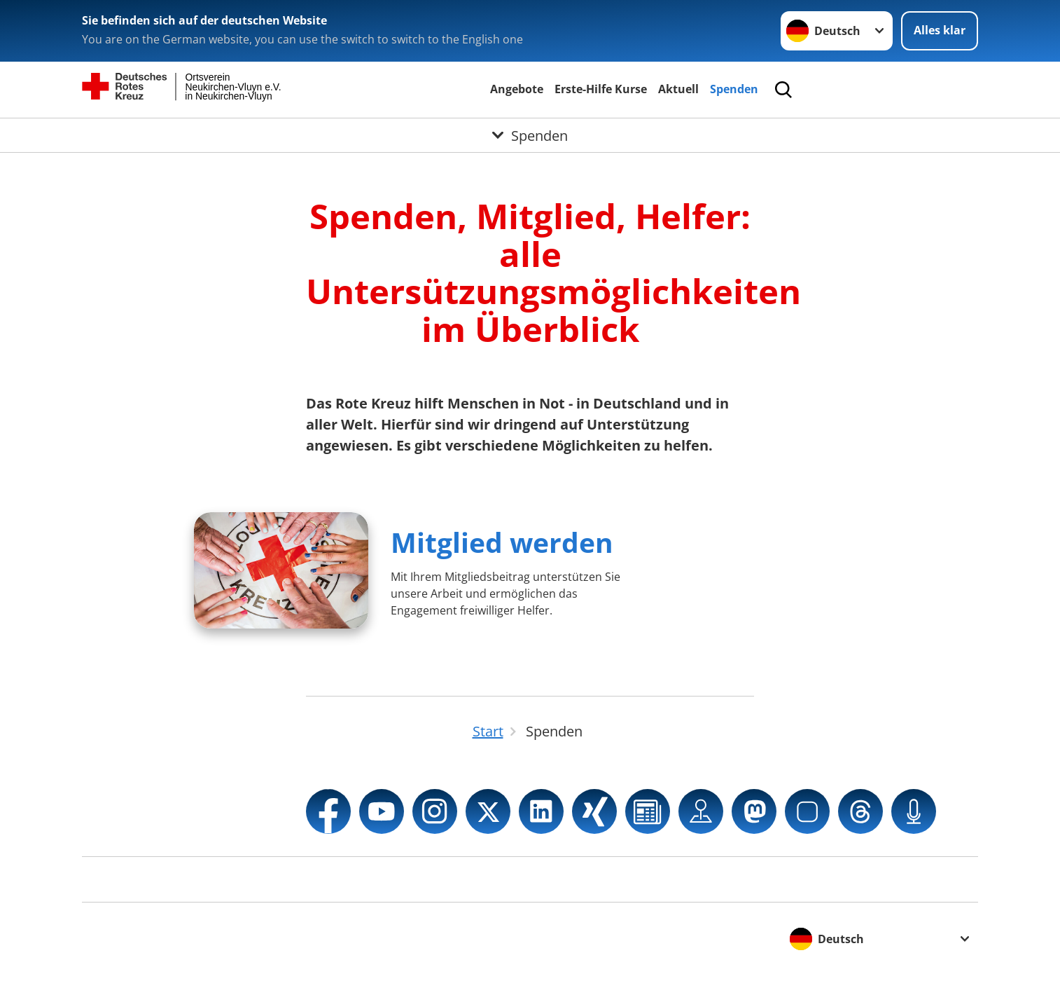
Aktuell (678, 89)
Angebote (516, 89)
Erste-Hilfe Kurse (601, 89)
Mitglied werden (502, 542)
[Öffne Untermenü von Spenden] (530, 135)
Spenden (734, 89)
